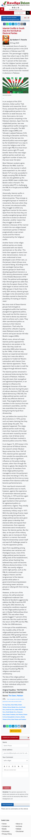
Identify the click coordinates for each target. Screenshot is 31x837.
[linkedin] (13, 24)
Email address (7, 750)
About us (19, 816)
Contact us (6, 818)
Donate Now (15, 731)
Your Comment (8, 757)
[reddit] (19, 24)
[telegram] (16, 24)
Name (5, 742)
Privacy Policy (7, 826)
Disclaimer (20, 823)
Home (4, 816)
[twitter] (10, 24)
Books (4, 821)
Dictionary (5, 823)
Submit (7, 780)
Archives (19, 818)
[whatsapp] (7, 24)
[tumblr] (24, 24)
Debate (18, 821)
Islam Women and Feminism (18, 719)
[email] (22, 24)
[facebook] (4, 24)
